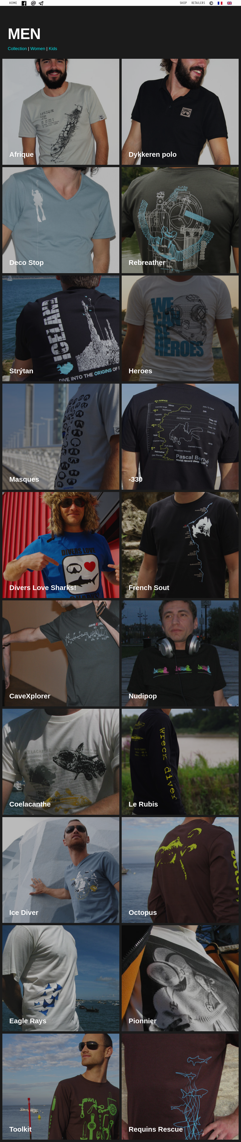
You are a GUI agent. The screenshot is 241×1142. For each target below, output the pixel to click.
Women (37, 48)
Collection (17, 48)
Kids (53, 48)
